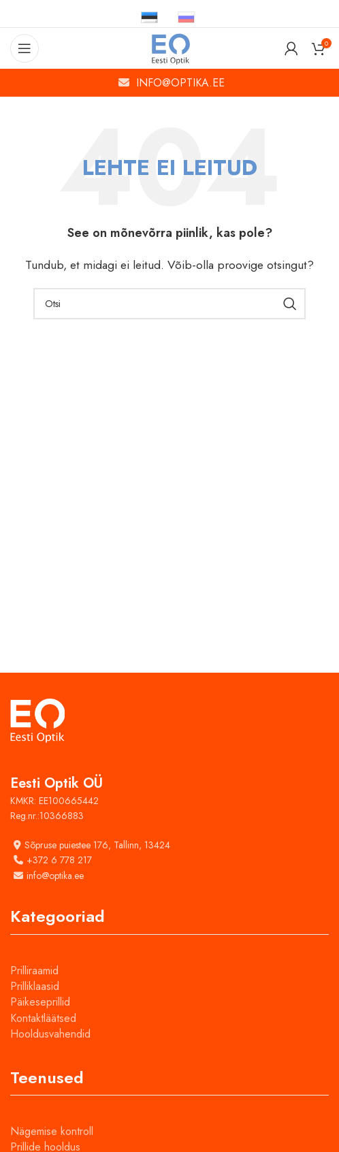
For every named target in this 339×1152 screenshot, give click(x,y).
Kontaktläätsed (43, 1018)
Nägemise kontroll (51, 1131)
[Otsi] (169, 303)
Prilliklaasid (34, 986)
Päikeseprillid (40, 1002)
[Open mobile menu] (24, 48)
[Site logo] (169, 47)
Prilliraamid (34, 970)
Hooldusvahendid (50, 1034)
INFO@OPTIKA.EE (180, 83)
